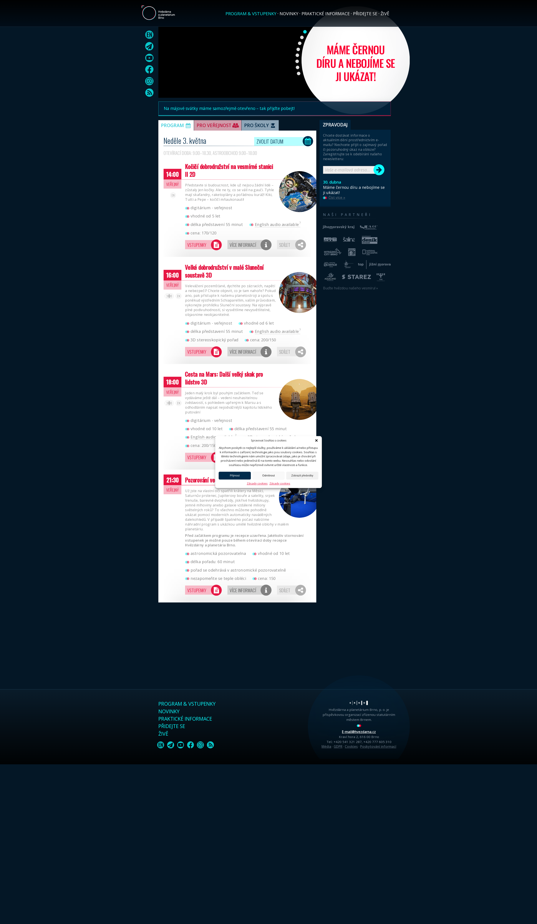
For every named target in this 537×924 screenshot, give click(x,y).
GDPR (338, 746)
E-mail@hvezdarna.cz (359, 732)
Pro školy (260, 126)
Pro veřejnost (218, 126)
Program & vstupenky (250, 14)
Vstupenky (196, 244)
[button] (316, 440)
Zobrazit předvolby (302, 475)
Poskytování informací (378, 746)
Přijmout (235, 475)
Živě (385, 14)
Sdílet (284, 244)
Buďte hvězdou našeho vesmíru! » (350, 288)
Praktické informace (326, 14)
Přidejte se (365, 14)
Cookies (351, 746)
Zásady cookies (257, 483)
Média (326, 746)
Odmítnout (268, 475)
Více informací (243, 244)
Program (176, 126)
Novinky (289, 14)
